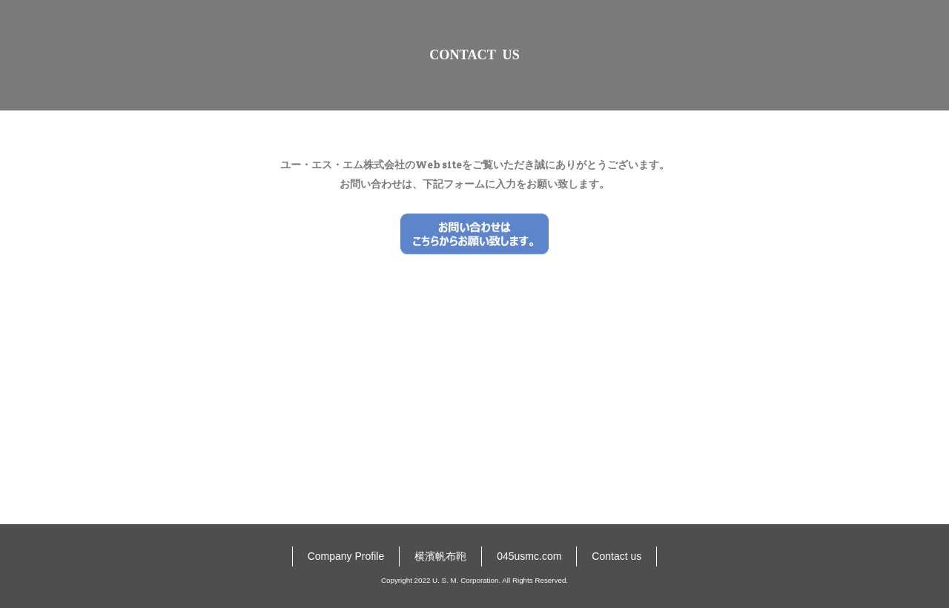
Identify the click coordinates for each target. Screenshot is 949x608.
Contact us (616, 577)
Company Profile (346, 577)
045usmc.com (529, 577)
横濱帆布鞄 (440, 577)
